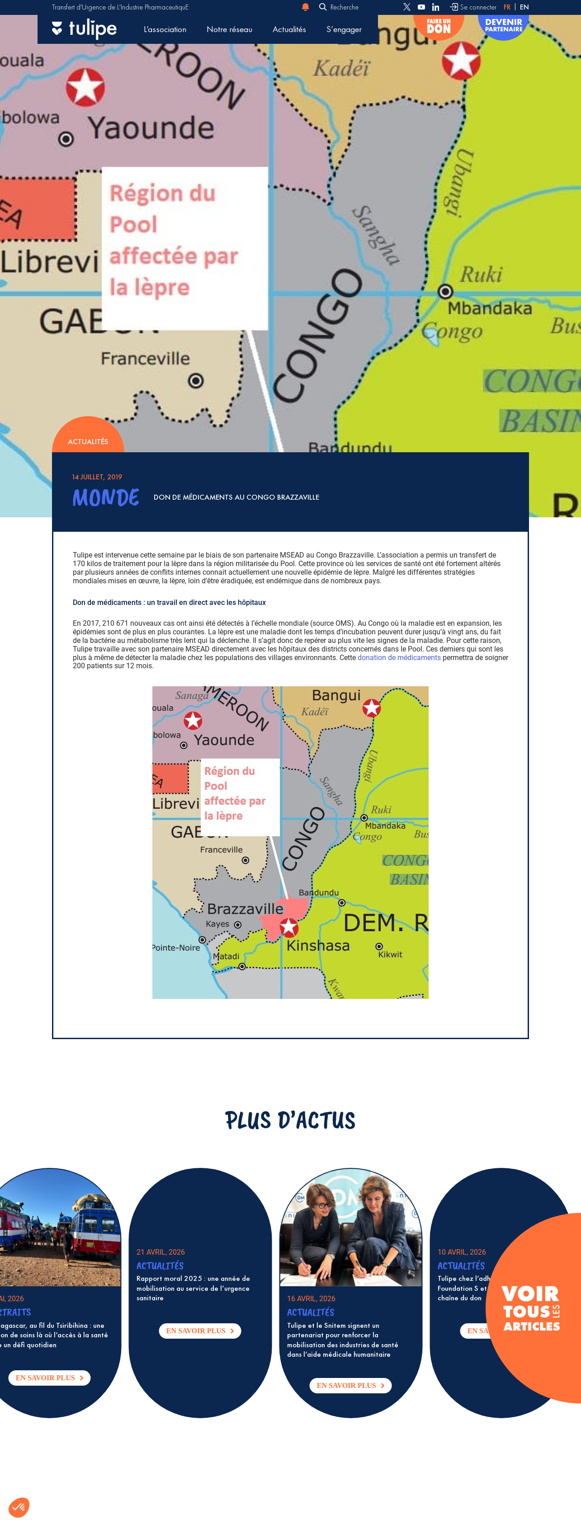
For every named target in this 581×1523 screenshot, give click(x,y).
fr (507, 7)
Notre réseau (229, 29)
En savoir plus (64, 1380)
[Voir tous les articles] (531, 1308)
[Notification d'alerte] (305, 7)
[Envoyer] (323, 8)
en (524, 7)
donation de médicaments (399, 657)
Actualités (289, 29)
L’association (165, 29)
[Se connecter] (473, 7)
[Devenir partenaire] (503, 29)
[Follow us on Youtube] (421, 7)
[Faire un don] (438, 29)
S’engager (344, 29)
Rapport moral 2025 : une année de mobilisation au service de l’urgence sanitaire (204, 1288)
